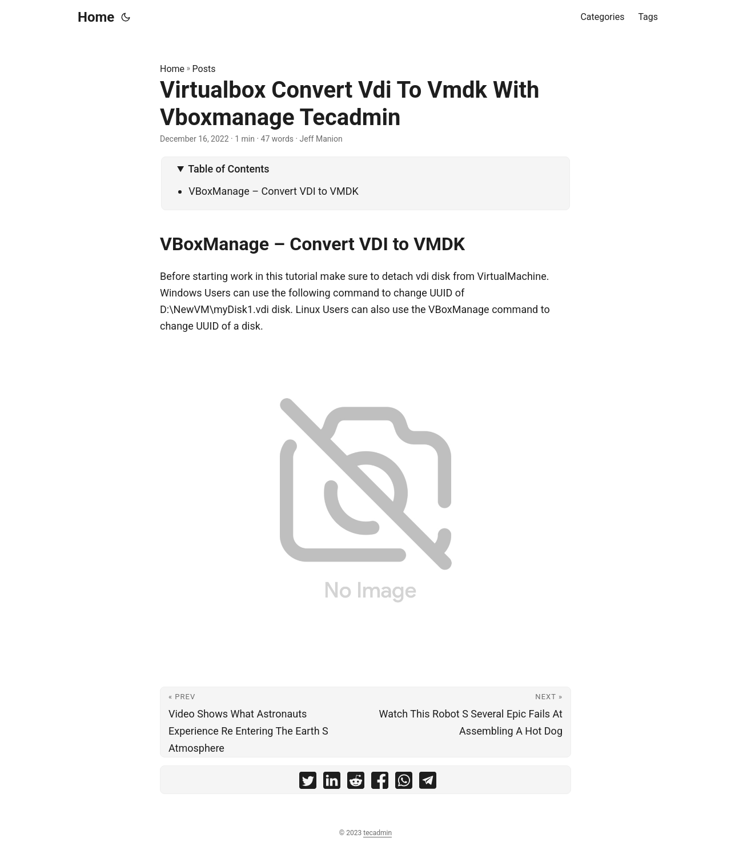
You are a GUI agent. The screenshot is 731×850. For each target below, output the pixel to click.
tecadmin (377, 833)
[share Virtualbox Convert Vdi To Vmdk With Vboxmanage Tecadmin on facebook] (379, 783)
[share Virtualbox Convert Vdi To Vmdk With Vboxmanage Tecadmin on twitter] (307, 783)
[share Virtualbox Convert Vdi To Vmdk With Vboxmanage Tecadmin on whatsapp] (403, 783)
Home (96, 17)
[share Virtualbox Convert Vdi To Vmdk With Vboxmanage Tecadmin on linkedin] (331, 783)
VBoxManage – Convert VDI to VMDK (273, 191)
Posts (204, 68)
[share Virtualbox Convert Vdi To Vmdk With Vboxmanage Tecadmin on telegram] (427, 783)
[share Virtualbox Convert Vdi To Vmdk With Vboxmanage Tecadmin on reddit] (355, 783)
